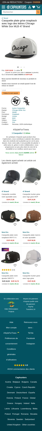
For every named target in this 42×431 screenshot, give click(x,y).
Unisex (14, 116)
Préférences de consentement (11, 341)
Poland (8, 414)
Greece (10, 403)
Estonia (10, 398)
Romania (24, 414)
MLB (13, 118)
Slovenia (11, 419)
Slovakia (33, 414)
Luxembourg (26, 409)
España (31, 393)
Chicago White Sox (19, 110)
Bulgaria (25, 382)
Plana (14, 120)
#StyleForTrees (11, 333)
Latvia (7, 409)
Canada (33, 382)
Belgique (16, 382)
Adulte (14, 112)
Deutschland (21, 393)
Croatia (10, 387)
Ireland (26, 403)
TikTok (30, 333)
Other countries (28, 425)
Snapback (15, 114)
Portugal (15, 414)
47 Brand (5, 18)
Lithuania (15, 409)
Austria (8, 382)
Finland (18, 398)
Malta (35, 409)
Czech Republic (28, 387)
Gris (13, 122)
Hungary (18, 403)
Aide (11, 322)
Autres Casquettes (18, 108)
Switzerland (30, 419)
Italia (33, 403)
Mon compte (11, 328)
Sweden (19, 419)
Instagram (30, 344)
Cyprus (17, 387)
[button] (17, 67)
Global (32, 398)
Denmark (11, 393)
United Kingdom (13, 425)
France (25, 398)
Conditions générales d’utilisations (11, 354)
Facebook (30, 338)
